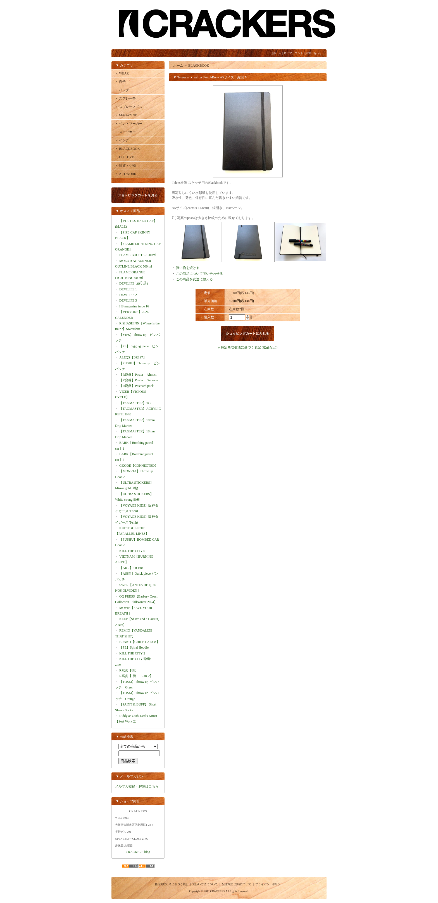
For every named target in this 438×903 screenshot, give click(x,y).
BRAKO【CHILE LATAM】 (139, 642)
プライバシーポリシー (269, 884)
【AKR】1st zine (131, 568)
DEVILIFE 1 (128, 289)
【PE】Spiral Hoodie (134, 647)
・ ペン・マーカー (128, 124)
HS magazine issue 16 (134, 306)
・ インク (122, 140)
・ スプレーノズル (128, 107)
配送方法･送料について (236, 884)
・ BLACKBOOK (127, 149)
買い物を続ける (187, 268)
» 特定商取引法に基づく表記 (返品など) (247, 347)
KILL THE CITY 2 (132, 653)
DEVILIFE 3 (128, 300)
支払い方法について (205, 884)
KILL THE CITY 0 (132, 551)
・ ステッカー (125, 132)
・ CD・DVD (124, 157)
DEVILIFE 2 (128, 295)
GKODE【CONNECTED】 (138, 466)
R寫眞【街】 (128, 670)
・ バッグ (122, 90)
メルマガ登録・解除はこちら (137, 786)
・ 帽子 (120, 82)
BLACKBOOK (198, 66)
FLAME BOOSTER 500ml (137, 255)
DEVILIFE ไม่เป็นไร (133, 283)
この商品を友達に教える (194, 279)
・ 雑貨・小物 (125, 165)
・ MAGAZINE (126, 115)
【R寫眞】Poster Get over (138, 380)
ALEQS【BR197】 (132, 357)
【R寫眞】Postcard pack (136, 386)
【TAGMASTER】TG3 (135, 403)
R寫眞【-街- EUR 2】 (136, 676)
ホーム (277, 53)
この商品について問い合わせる (199, 274)
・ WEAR (122, 73)
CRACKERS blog (138, 852)
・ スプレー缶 (125, 98)
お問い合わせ (313, 53)
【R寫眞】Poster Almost (137, 375)
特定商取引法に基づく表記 (171, 884)
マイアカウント (293, 53)
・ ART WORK (126, 174)
